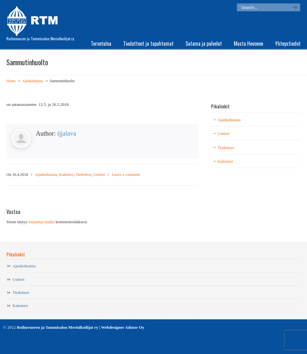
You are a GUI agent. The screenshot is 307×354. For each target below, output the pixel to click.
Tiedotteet (83, 174)
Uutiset (99, 174)
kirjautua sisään (41, 221)
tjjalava (66, 133)
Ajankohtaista (32, 81)
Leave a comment (126, 174)
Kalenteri (66, 174)
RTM (34, 19)
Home (11, 81)
